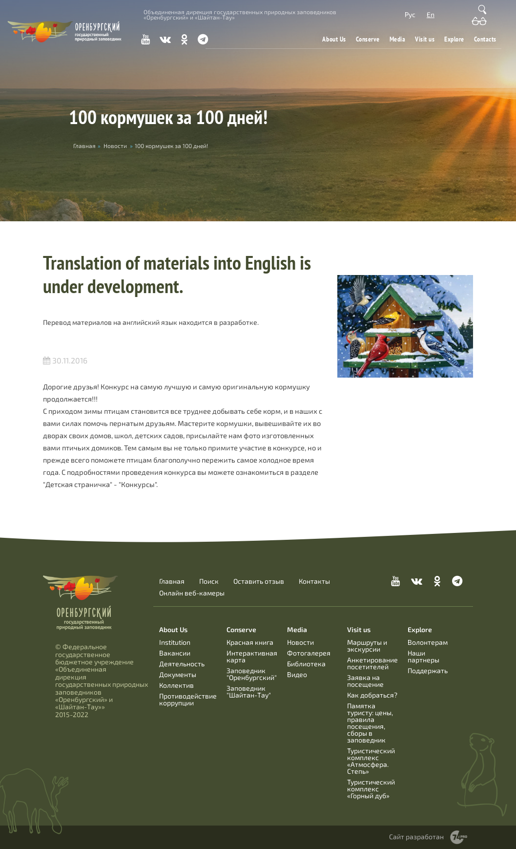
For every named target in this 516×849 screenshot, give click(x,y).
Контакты (314, 581)
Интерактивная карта (252, 656)
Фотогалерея (308, 653)
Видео (297, 674)
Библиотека (306, 663)
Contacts (485, 39)
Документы (177, 674)
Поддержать (428, 670)
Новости (115, 145)
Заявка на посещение (365, 680)
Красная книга (250, 642)
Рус (410, 14)
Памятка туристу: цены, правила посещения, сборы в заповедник (370, 722)
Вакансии (174, 653)
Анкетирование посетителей (372, 663)
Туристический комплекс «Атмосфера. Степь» (371, 760)
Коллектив (176, 685)
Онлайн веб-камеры (192, 593)
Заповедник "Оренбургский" (252, 673)
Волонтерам (428, 642)
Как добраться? (372, 695)
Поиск (209, 581)
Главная (172, 581)
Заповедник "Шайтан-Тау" (249, 691)
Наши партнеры (423, 656)
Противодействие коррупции (188, 699)
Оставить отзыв (258, 581)
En (430, 14)
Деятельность (182, 663)
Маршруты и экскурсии (367, 645)
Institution (174, 642)
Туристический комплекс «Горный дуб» (371, 789)
